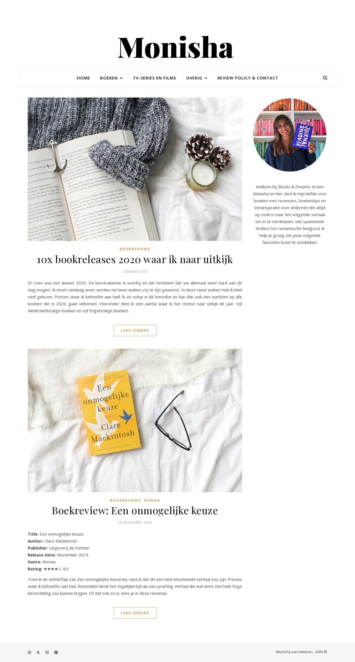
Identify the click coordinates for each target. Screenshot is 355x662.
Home (83, 78)
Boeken (109, 78)
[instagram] (30, 652)
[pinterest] (56, 652)
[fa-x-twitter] (38, 652)
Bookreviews (135, 249)
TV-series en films (154, 78)
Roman (152, 500)
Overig (194, 78)
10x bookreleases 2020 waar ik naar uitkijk (135, 259)
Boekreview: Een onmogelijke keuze (135, 510)
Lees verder (135, 330)
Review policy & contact (247, 78)
